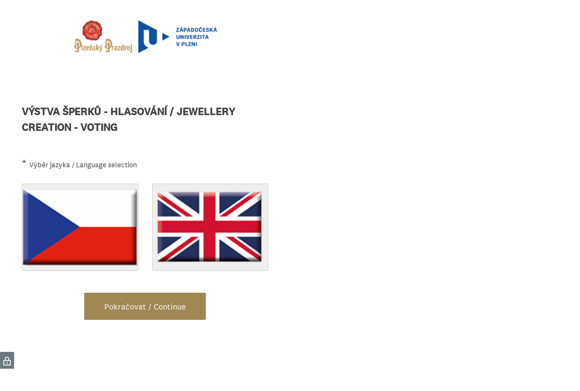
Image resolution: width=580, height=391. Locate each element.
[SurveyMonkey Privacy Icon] (7, 360)
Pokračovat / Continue (145, 306)
